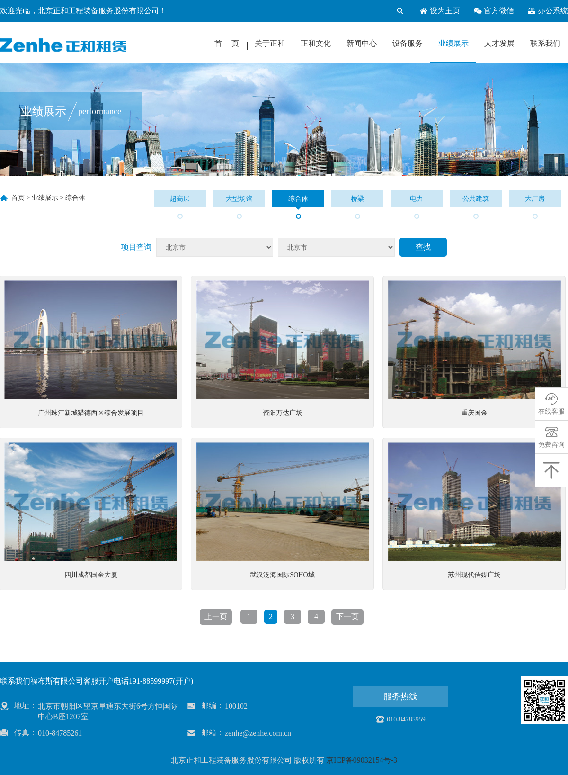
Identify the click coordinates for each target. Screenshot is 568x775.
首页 (18, 197)
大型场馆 (239, 198)
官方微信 (493, 11)
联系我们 (545, 43)
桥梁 (357, 198)
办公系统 (547, 11)
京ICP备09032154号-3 (361, 760)
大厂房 (535, 198)
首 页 (226, 43)
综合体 (75, 197)
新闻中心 (361, 43)
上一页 (215, 617)
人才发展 (499, 43)
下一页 (347, 617)
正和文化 (316, 43)
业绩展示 (453, 43)
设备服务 (407, 43)
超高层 (180, 198)
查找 (423, 247)
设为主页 (439, 11)
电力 (416, 198)
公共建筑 (475, 198)
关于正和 (270, 43)
